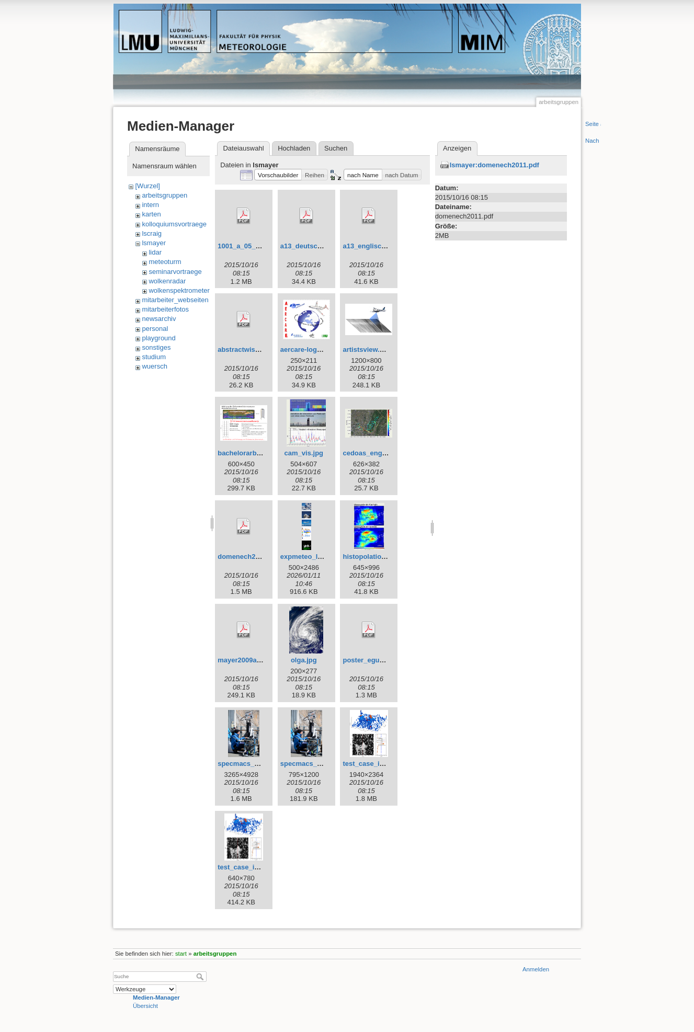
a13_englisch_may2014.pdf (386, 246)
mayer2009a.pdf (243, 660)
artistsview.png (367, 349)
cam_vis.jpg (304, 453)
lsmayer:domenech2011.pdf (494, 165)
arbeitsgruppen (164, 195)
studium (154, 357)
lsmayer (154, 243)
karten (151, 214)
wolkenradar (167, 281)
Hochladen (294, 148)
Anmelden (535, 969)
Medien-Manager (156, 997)
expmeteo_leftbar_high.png (324, 556)
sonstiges (156, 347)
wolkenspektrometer (179, 290)
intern (150, 205)
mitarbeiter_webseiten (175, 300)
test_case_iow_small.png (258, 867)
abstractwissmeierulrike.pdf (263, 349)
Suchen (335, 148)
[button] (278, 174)
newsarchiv (159, 319)
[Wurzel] (147, 186)
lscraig (152, 233)
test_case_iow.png (373, 763)
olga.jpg (304, 660)
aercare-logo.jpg (306, 349)
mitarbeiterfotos (165, 309)
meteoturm (165, 262)
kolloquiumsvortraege (174, 224)
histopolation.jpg (370, 556)
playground (158, 338)
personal (155, 328)
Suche (201, 976)
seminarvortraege (175, 272)
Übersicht (145, 1006)
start (181, 953)
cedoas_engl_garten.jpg (381, 453)
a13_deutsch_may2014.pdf (323, 246)
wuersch (154, 366)
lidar (155, 252)
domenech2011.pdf (248, 556)
